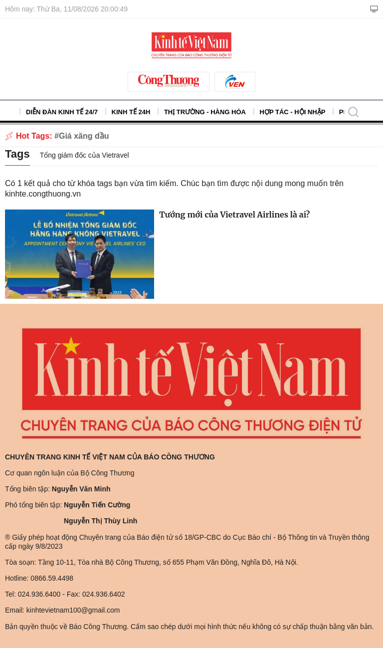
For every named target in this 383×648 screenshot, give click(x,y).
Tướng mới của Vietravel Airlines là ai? (234, 214)
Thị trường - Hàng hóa (205, 112)
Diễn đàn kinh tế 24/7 (62, 112)
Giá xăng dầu (84, 136)
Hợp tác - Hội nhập (293, 112)
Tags (17, 154)
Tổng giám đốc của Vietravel (84, 155)
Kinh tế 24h (131, 112)
